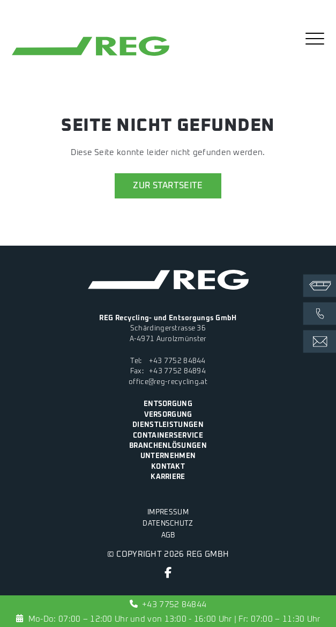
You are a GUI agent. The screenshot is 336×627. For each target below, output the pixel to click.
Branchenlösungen (168, 445)
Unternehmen (168, 456)
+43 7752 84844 (177, 361)
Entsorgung (168, 404)
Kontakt (168, 466)
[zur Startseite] (90, 55)
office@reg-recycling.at (168, 382)
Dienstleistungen (168, 425)
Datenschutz (168, 523)
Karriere (168, 477)
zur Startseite (168, 185)
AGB (168, 535)
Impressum (168, 512)
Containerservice (168, 435)
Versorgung (168, 414)
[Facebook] (168, 575)
